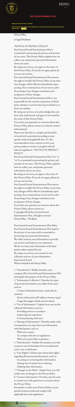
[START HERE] (23, 29)
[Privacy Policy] (22, 406)
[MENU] (64, 4)
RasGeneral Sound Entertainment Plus (33, 403)
